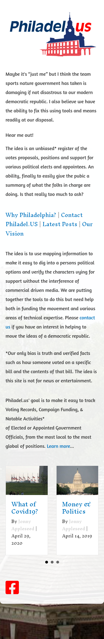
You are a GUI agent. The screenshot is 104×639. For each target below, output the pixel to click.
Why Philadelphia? (31, 215)
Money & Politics (76, 508)
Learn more (58, 446)
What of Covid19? (24, 508)
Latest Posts (59, 224)
